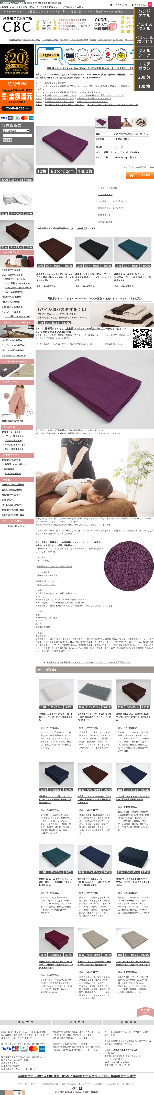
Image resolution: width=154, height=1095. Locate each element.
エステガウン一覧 (50, 39)
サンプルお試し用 (13, 473)
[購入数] (117, 146)
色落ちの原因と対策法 (12, 489)
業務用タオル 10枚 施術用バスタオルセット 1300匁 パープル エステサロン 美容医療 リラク (88, 662)
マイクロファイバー (79, 39)
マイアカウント (121, 4)
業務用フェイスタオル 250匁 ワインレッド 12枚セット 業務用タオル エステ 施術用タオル (56, 964)
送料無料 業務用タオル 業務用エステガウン (64, 104)
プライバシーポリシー (28, 1084)
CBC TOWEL (75, 1091)
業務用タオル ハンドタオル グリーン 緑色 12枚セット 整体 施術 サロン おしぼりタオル (55, 882)
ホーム (39, 83)
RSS (10, 526)
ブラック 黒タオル (13, 440)
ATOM (16, 526)
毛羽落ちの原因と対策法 (13, 484)
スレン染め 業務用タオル (88, 92)
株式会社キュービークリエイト (129, 1031)
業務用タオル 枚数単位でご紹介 (59, 98)
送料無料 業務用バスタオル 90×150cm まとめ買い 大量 (112, 104)
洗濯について (8, 499)
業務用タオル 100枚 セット (17, 464)
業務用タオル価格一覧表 (13, 510)
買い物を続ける (105, 221)
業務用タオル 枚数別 (11, 460)
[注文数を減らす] (121, 147)
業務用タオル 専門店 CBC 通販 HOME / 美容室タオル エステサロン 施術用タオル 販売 (77, 1076)
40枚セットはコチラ (46, 584)
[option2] (125, 157)
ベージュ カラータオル (15, 444)
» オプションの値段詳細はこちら (139, 167)
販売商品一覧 (15, 39)
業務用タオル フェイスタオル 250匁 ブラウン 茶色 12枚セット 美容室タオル (133, 716)
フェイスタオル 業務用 (12, 274)
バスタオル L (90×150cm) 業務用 (92, 86)
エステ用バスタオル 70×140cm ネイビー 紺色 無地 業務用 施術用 (132, 798)
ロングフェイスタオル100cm (18, 287)
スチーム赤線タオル (14, 291)
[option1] (127, 152)
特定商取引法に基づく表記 (110, 208)
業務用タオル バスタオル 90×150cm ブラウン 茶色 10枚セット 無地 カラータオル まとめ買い (54, 277)
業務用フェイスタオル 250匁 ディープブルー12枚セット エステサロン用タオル (132, 882)
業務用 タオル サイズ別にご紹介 (59, 101)
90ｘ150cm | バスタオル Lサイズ (92, 101)
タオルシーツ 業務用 (11, 312)
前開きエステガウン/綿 (12, 421)
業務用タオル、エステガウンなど (80, 1031)
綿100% (64, 39)
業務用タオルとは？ (11, 494)
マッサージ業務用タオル (65, 644)
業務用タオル (42, 638)
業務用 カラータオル (11, 432)
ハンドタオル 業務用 (11, 269)
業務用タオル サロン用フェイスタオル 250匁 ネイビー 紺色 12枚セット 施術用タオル (55, 799)
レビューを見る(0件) (107, 187)
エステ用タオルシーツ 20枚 (17, 316)
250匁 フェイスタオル (15, 279)
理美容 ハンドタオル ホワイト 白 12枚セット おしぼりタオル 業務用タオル (55, 716)
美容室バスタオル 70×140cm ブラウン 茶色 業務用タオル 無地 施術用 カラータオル (94, 799)
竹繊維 (93, 39)
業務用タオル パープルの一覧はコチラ (54, 566)
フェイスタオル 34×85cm (13, 345)
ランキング (118, 39)
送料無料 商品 (8, 469)
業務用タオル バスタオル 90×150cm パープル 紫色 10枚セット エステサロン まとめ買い (94, 68)
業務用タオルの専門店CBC (125, 1049)
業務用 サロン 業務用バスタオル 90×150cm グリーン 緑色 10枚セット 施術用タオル (132, 277)
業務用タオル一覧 (32, 39)
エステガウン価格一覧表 (13, 515)
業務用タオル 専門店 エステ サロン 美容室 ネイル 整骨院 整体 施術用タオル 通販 (30, 3)
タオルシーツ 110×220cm (14, 355)
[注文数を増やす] (121, 145)
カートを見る (141, 4)
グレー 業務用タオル (14, 448)
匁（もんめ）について (12, 504)
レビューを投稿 (105, 194)
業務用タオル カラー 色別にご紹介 (60, 95)
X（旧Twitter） (129, 1084)
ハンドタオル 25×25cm (12, 340)
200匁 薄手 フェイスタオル (17, 283)
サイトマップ (131, 39)
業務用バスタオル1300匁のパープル (85, 328)
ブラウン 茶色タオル (14, 436)
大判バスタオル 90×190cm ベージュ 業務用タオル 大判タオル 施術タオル (133, 963)
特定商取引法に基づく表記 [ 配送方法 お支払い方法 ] (66, 1084)
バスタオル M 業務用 (11, 296)
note (23, 526)
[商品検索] (17, 135)
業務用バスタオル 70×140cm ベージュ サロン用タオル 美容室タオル (94, 963)
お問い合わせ (104, 39)
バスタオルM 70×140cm (13, 350)
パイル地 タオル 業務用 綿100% (59, 86)
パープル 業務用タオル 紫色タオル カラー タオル (101, 95)
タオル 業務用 (112, 1084)
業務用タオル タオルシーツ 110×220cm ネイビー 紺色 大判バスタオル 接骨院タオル (94, 882)
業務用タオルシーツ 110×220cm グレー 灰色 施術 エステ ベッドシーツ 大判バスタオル (95, 716)
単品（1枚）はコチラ (47, 581)
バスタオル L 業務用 (11, 302)
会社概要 (98, 1084)
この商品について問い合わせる (112, 201)
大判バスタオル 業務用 (12, 307)
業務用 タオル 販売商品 (55, 83)
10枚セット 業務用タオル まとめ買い (94, 98)
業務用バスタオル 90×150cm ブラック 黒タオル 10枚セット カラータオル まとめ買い (93, 277)
